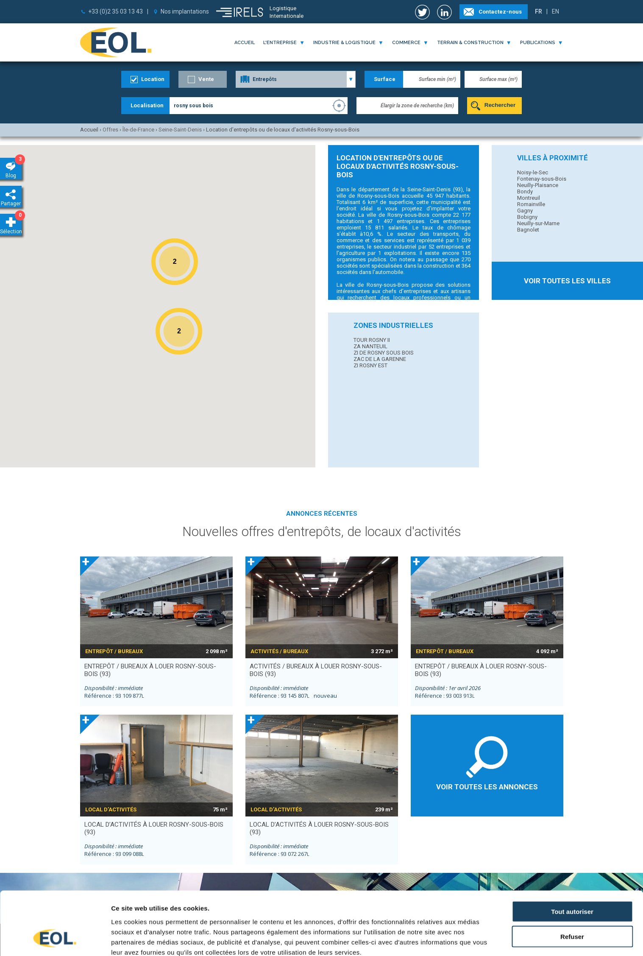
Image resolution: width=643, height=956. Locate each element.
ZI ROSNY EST (370, 365)
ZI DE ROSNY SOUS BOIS (384, 352)
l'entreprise (280, 42)
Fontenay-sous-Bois (541, 179)
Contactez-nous (500, 11)
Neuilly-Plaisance (537, 185)
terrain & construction (470, 42)
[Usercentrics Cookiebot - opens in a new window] (55, 939)
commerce (406, 42)
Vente (206, 79)
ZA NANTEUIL (370, 346)
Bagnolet (528, 229)
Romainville (531, 204)
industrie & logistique (344, 42)
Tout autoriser (572, 855)
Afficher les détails (139, 939)
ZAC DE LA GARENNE (380, 359)
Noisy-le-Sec (532, 172)
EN (555, 11)
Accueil (244, 42)
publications (537, 42)
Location (152, 79)
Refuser (572, 880)
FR (538, 11)
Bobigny (527, 217)
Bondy (525, 191)
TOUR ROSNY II (372, 340)
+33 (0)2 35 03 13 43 (115, 11)
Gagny (525, 210)
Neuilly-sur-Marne (538, 223)
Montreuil (528, 198)
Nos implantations (185, 11)
